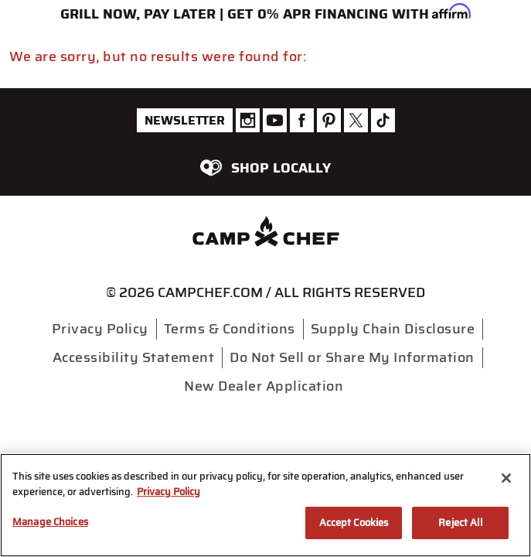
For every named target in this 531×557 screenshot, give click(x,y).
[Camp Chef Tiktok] (383, 120)
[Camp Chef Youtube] (275, 120)
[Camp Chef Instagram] (248, 120)
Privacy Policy (100, 329)
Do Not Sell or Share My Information (352, 357)
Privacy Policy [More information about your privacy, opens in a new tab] (168, 492)
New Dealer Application (263, 386)
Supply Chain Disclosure (393, 329)
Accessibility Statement (134, 357)
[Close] (506, 478)
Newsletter (185, 120)
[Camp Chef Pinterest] (329, 120)
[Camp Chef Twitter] (356, 120)
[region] (265, 505)
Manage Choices (50, 522)
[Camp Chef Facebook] (302, 120)
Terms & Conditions (229, 329)
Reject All (460, 522)
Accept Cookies (354, 522)
